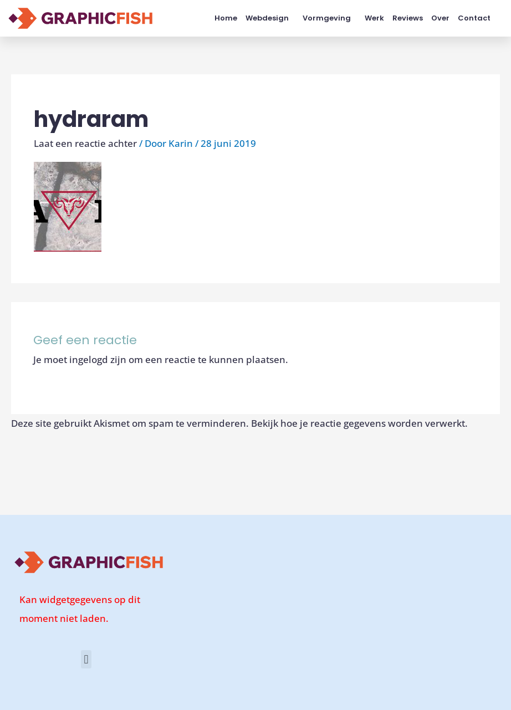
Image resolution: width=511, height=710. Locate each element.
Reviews (407, 18)
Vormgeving (329, 18)
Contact (474, 18)
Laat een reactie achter (85, 143)
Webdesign (270, 18)
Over (440, 18)
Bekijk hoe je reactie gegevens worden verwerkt (358, 423)
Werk (374, 18)
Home (225, 18)
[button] (86, 659)
